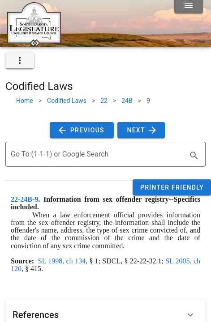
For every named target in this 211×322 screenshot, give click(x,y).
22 (104, 100)
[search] (194, 155)
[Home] (34, 43)
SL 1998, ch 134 (62, 261)
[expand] (19, 60)
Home (24, 100)
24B (126, 100)
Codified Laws (66, 100)
